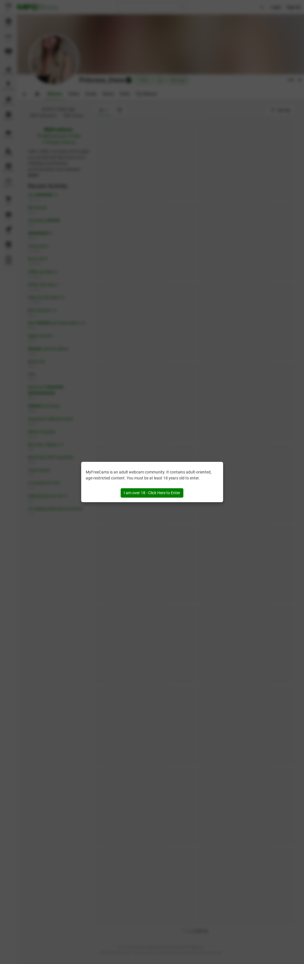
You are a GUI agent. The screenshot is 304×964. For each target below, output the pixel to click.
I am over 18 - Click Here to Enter (152, 493)
